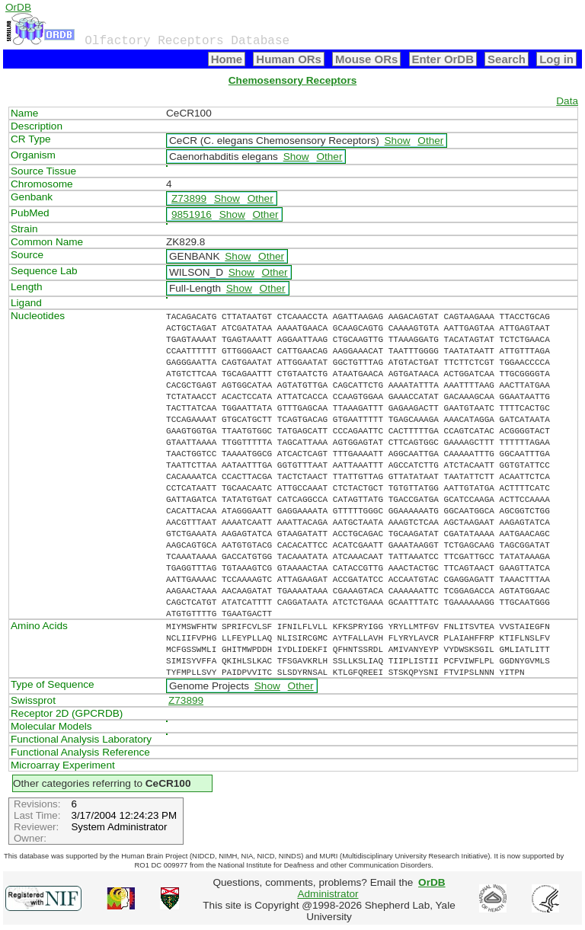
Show (398, 140)
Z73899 (188, 198)
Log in (556, 59)
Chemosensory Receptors (292, 80)
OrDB (18, 7)
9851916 (191, 214)
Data (567, 101)
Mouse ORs (366, 59)
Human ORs (288, 59)
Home (227, 59)
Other (430, 140)
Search (507, 59)
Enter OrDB (443, 59)
